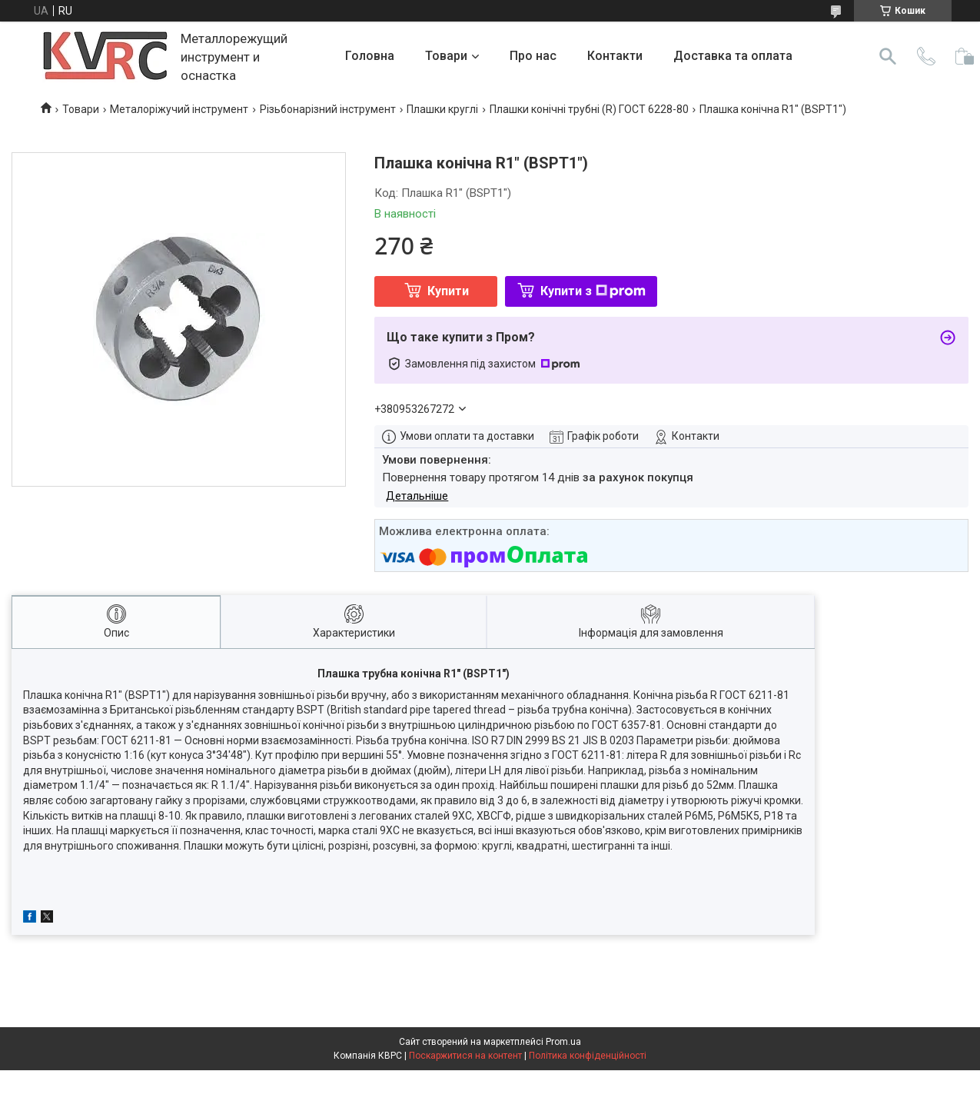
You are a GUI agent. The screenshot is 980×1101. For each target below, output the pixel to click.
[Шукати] (887, 56)
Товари (446, 55)
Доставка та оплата (732, 55)
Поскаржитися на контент (465, 1055)
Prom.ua (563, 1041)
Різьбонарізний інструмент (328, 109)
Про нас (533, 55)
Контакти (615, 55)
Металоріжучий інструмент (179, 109)
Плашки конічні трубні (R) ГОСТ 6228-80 (589, 109)
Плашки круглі (442, 109)
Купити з (593, 291)
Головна (369, 55)
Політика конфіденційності (587, 1055)
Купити (448, 291)
